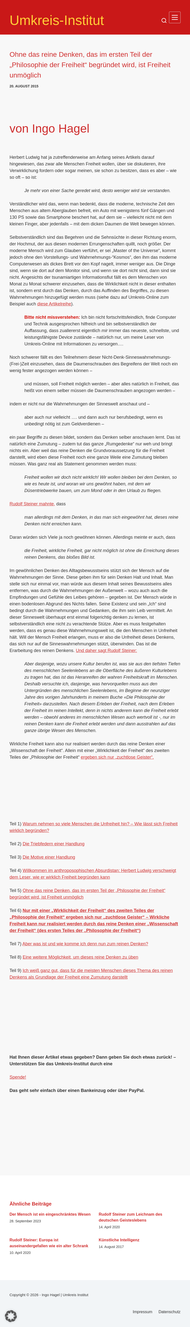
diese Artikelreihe (54, 303)
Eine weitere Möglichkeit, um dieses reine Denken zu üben (80, 957)
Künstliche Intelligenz (119, 1240)
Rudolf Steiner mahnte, (32, 503)
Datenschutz (170, 1312)
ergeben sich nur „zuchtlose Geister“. (117, 757)
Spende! (17, 1077)
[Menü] (175, 17)
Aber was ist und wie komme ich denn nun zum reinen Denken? (85, 943)
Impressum (142, 1312)
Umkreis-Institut (56, 20)
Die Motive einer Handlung (49, 857)
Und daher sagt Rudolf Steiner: (106, 650)
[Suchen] (164, 20)
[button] (11, 1316)
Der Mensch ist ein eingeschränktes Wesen (50, 1214)
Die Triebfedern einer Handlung (53, 843)
